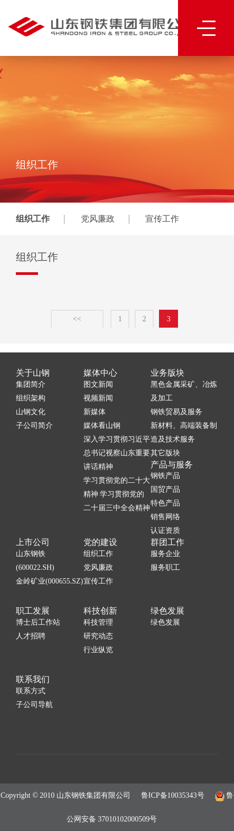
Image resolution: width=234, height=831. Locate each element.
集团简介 (30, 384)
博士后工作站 (38, 622)
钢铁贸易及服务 (176, 412)
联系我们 (33, 679)
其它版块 (165, 453)
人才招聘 (30, 636)
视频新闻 (98, 398)
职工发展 (33, 610)
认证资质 (165, 530)
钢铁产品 (165, 476)
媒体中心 (100, 372)
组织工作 (33, 218)
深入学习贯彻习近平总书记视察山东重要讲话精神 (116, 453)
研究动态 (98, 636)
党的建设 (100, 542)
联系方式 (30, 691)
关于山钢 (33, 372)
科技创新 (100, 610)
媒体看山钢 (101, 425)
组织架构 (30, 398)
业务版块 (167, 372)
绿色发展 (167, 610)
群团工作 (167, 542)
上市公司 (33, 542)
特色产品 (165, 503)
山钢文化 (30, 412)
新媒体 (94, 412)
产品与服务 (172, 464)
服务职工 (165, 567)
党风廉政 (98, 218)
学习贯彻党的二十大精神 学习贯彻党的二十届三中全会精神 (116, 494)
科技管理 (98, 622)
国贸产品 (165, 489)
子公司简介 (34, 425)
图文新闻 (98, 384)
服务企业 (165, 554)
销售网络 (165, 517)
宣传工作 (162, 218)
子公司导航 (34, 705)
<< (77, 322)
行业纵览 (98, 650)
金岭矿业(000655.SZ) (49, 581)
